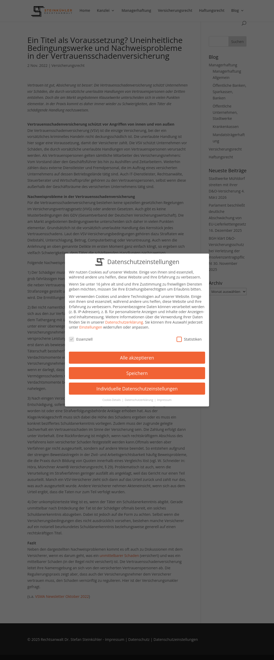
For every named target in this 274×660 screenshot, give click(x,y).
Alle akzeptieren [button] (137, 356)
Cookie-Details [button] (112, 399)
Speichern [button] (136, 372)
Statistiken (189, 337)
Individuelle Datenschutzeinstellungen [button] (137, 387)
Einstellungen (90, 326)
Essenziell (81, 337)
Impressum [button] (164, 399)
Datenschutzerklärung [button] (139, 399)
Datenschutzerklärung (124, 320)
